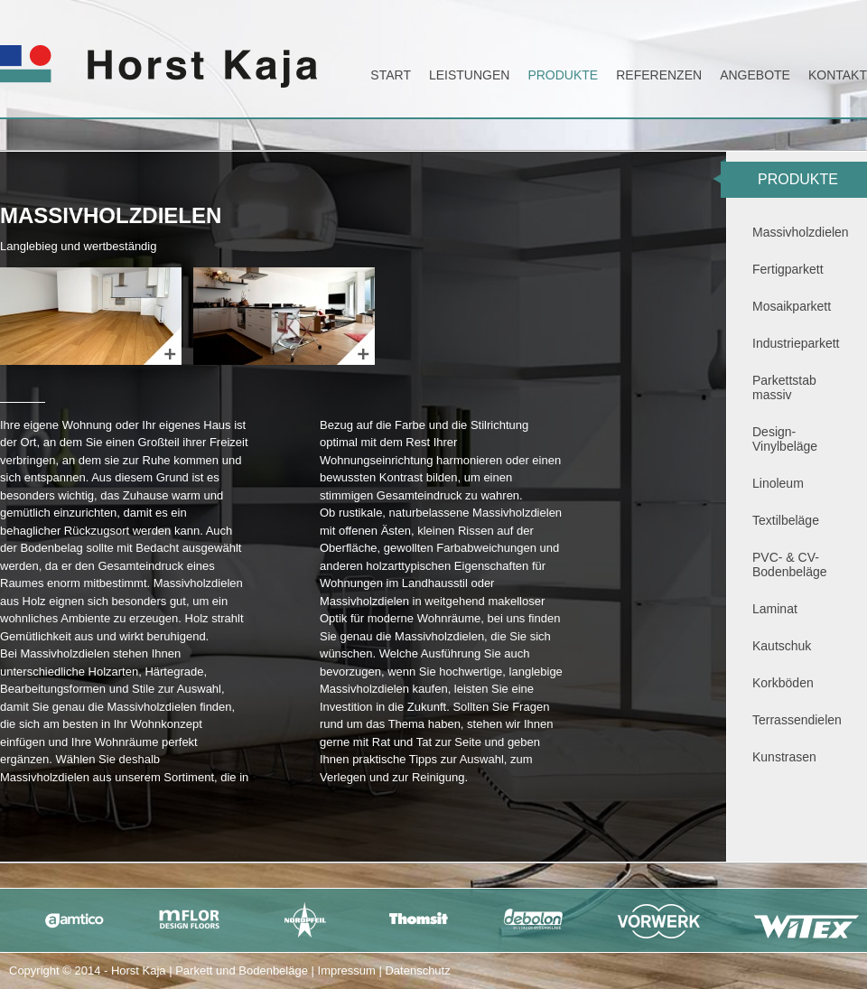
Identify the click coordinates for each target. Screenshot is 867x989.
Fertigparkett (788, 269)
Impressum (347, 970)
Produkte (562, 75)
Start (390, 75)
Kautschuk (781, 646)
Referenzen (659, 75)
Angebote (755, 75)
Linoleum (778, 483)
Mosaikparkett (791, 306)
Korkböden (783, 683)
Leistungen (469, 75)
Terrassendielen (797, 720)
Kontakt (837, 75)
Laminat (774, 609)
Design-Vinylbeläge (784, 439)
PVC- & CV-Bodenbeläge (789, 564)
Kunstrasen (784, 757)
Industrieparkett (796, 343)
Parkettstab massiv (784, 387)
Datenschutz (417, 970)
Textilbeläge (785, 520)
